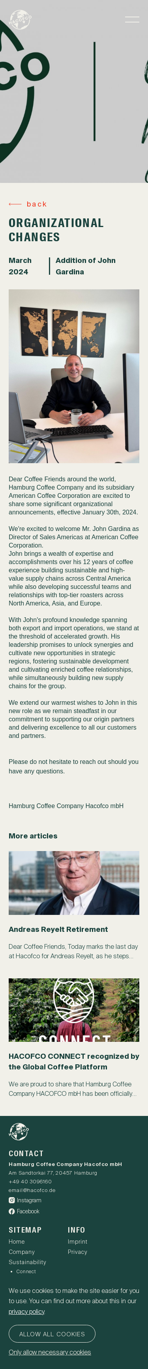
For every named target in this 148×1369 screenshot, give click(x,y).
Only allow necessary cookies (50, 1352)
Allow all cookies (52, 1334)
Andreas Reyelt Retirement (58, 929)
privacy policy (26, 1312)
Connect (26, 1271)
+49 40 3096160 (30, 1181)
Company (22, 1251)
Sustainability (28, 1262)
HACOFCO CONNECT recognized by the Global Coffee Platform (74, 1061)
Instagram (25, 1200)
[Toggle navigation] (132, 19)
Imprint (78, 1241)
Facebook (24, 1211)
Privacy (78, 1251)
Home (17, 1241)
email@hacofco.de (32, 1190)
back (36, 204)
